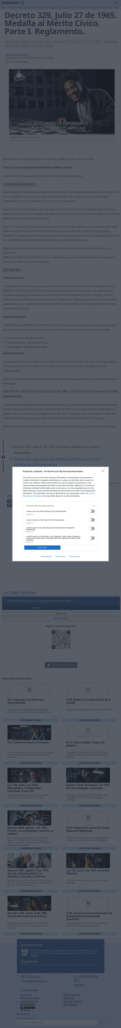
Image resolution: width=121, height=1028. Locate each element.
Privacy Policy (74, 556)
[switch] (91, 511)
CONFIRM (42, 548)
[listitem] (60, 505)
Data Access (60, 556)
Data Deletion (46, 556)
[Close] (103, 471)
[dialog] (60, 514)
